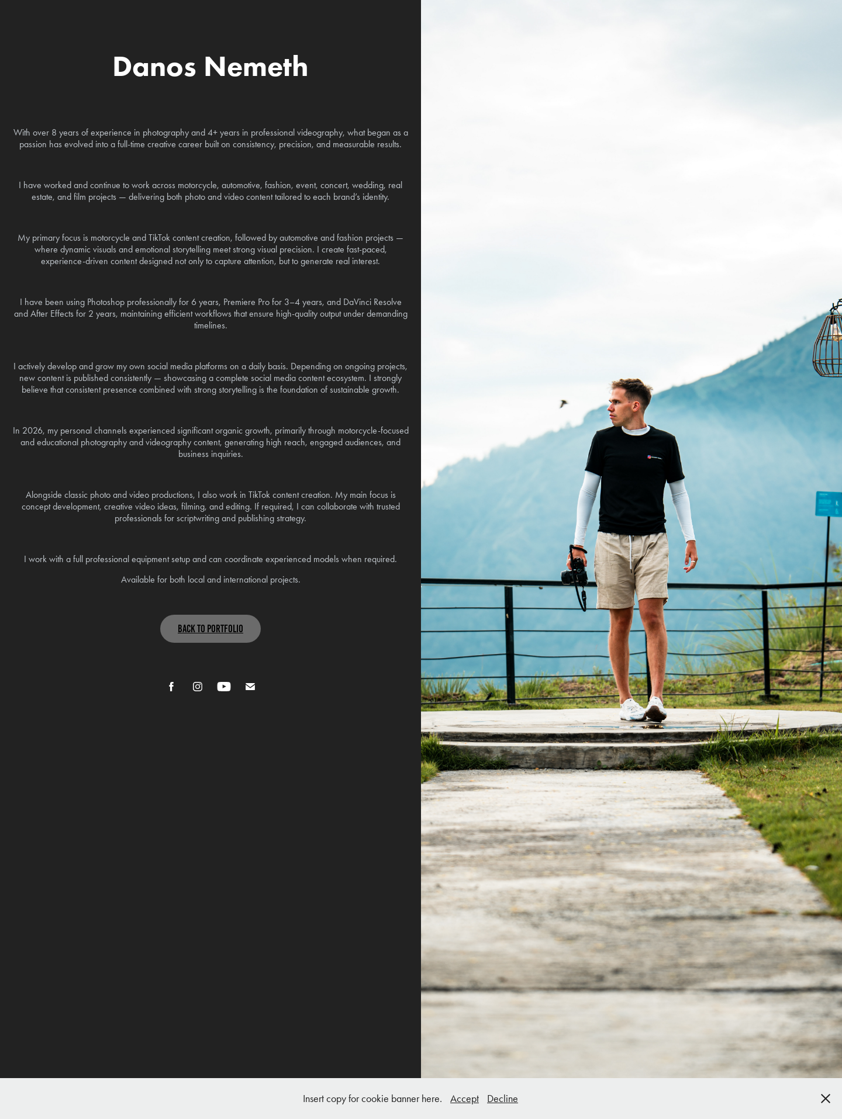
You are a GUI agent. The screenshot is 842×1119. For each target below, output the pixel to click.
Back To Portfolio (210, 629)
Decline (502, 1098)
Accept (464, 1098)
